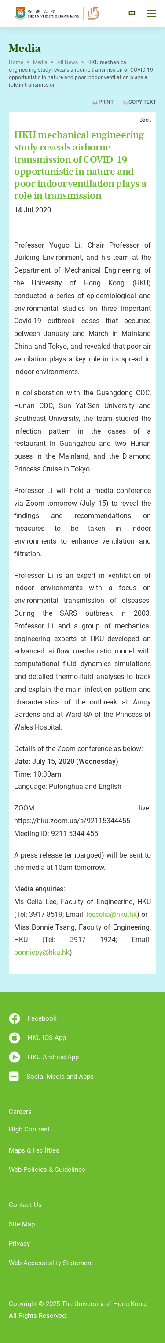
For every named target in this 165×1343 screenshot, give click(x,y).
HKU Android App (44, 1057)
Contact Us (25, 1205)
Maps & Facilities (34, 1150)
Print (106, 102)
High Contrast (29, 1129)
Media (40, 62)
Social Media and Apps (51, 1076)
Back (145, 120)
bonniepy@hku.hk (42, 952)
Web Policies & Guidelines (47, 1170)
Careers (20, 1112)
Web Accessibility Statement (51, 1263)
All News (67, 62)
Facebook (33, 1018)
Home (16, 62)
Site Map (22, 1224)
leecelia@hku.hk (112, 914)
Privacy (19, 1244)
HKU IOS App (37, 1038)
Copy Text (142, 102)
